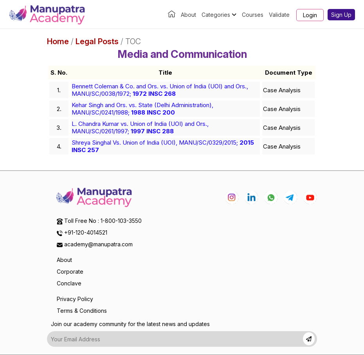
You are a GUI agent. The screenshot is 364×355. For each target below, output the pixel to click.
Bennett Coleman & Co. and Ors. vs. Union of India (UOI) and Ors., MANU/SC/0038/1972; (160, 89)
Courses (252, 14)
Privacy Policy (75, 299)
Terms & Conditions (82, 310)
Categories (219, 14)
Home (58, 41)
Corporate (70, 271)
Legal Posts (97, 41)
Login (310, 15)
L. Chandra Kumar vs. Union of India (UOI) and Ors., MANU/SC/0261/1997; (140, 127)
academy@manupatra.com (98, 244)
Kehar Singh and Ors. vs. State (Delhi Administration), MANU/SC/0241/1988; (142, 108)
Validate (279, 14)
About (188, 14)
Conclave (69, 283)
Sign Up (341, 14)
